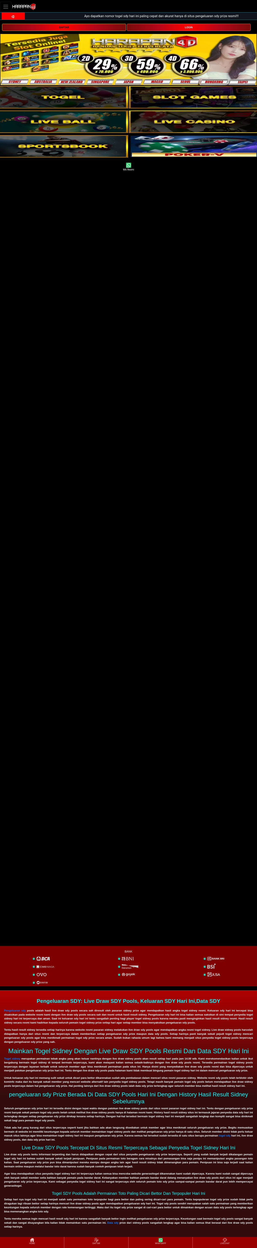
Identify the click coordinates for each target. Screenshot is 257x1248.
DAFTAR (64, 27)
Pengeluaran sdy (15, 1010)
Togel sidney (12, 1058)
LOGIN (189, 27)
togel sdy (225, 1135)
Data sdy (112, 1222)
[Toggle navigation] (5, 7)
